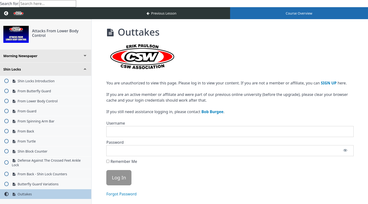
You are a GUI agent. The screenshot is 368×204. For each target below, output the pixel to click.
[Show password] (345, 150)
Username (115, 123)
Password (115, 142)
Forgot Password (121, 194)
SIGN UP (329, 83)
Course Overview (299, 13)
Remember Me (121, 161)
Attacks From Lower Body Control (55, 33)
